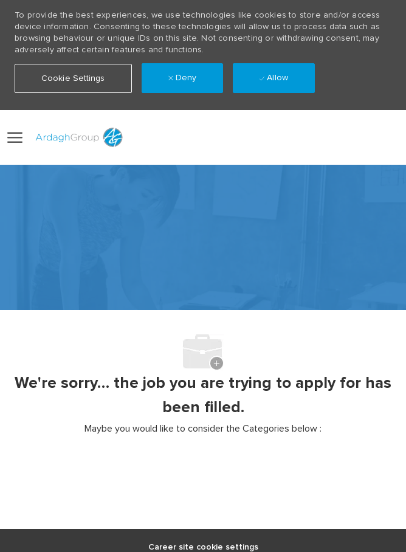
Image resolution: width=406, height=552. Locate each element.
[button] (349, 137)
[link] (322, 137)
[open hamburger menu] (14, 137)
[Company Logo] (77, 137)
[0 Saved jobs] (383, 138)
